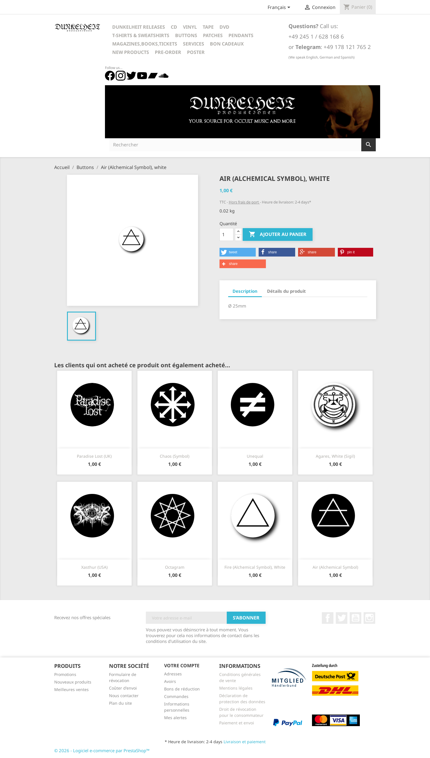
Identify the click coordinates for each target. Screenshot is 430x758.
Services (193, 44)
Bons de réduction (182, 689)
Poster (196, 52)
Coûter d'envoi (123, 688)
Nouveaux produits (72, 682)
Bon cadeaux (227, 44)
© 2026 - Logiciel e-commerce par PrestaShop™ (102, 750)
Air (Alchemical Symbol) (335, 567)
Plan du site (120, 703)
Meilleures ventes (71, 689)
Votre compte (181, 665)
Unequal (255, 456)
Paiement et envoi (236, 723)
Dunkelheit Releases (138, 27)
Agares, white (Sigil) (335, 456)
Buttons (186, 35)
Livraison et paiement (245, 741)
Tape (208, 27)
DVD (224, 27)
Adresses (173, 674)
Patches (213, 35)
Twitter (341, 618)
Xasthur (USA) (94, 567)
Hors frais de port (244, 202)
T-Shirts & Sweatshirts (140, 35)
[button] (237, 252)
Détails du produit (286, 291)
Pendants (240, 35)
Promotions (65, 674)
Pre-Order (168, 52)
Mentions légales (236, 688)
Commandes (176, 696)
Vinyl (190, 27)
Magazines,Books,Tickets (144, 44)
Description (245, 291)
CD (174, 27)
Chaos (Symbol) (174, 456)
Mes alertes (175, 717)
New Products (130, 52)
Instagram (369, 618)
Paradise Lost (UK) (94, 456)
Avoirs (170, 681)
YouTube (355, 618)
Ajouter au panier (277, 234)
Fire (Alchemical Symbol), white (254, 567)
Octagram (174, 567)
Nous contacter (124, 695)
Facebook (327, 618)
